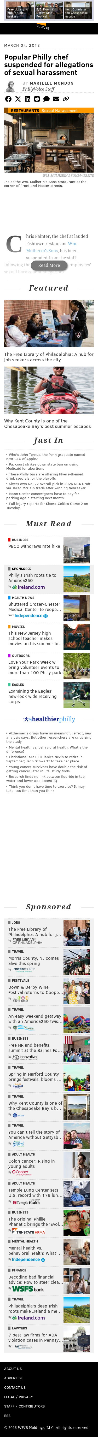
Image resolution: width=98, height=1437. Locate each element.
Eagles (18, 684)
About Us (13, 1368)
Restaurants (25, 110)
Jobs (16, 922)
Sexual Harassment (60, 110)
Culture (43, 27)
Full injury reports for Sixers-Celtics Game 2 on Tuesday (47, 505)
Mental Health (25, 1241)
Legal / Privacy (18, 1396)
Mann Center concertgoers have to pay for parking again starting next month (42, 495)
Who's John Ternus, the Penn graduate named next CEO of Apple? (45, 456)
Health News (23, 597)
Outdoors (21, 655)
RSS (7, 1415)
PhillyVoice (12, 28)
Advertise (13, 1377)
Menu (89, 29)
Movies (18, 626)
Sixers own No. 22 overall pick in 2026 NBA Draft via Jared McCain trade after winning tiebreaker (48, 485)
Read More (49, 265)
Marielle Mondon (52, 83)
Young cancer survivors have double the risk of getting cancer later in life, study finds (46, 768)
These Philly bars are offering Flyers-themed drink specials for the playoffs (44, 476)
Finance (19, 1270)
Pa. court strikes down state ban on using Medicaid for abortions (42, 466)
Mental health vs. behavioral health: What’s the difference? (47, 749)
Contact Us (15, 1387)
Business (20, 539)
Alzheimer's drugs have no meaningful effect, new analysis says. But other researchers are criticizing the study (48, 737)
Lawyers (19, 1328)
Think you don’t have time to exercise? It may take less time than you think (45, 788)
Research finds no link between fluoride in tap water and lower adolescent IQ (45, 778)
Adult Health (23, 1154)
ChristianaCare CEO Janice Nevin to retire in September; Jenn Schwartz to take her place (44, 758)
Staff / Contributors (24, 1406)
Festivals (20, 980)
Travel (18, 951)
